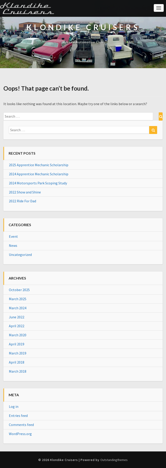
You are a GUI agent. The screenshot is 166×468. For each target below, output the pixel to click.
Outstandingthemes (114, 460)
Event (13, 236)
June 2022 (16, 317)
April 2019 (16, 344)
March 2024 (17, 308)
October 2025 (19, 289)
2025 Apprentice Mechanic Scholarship (38, 165)
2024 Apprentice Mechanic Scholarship (38, 174)
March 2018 (17, 371)
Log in (13, 406)
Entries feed (18, 415)
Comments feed (21, 424)
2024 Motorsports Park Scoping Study (38, 183)
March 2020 (17, 335)
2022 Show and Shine (25, 192)
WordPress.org (20, 433)
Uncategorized (20, 254)
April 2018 (16, 362)
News (13, 245)
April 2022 (16, 326)
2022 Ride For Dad (22, 201)
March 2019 (17, 353)
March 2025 (17, 299)
